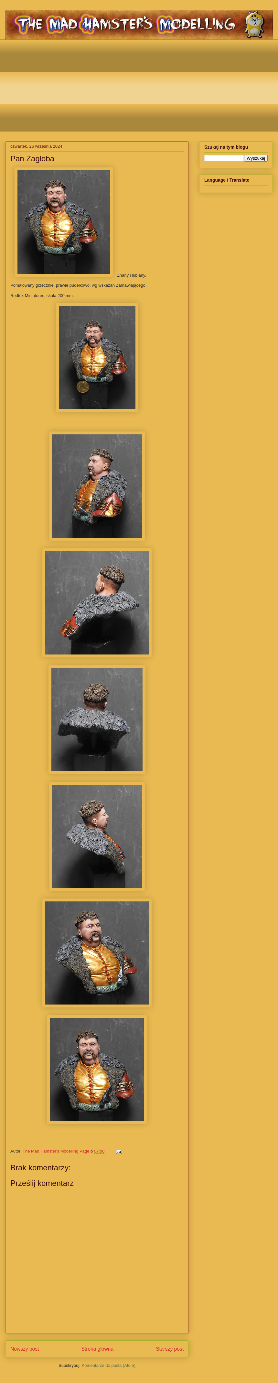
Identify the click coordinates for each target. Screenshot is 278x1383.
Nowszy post (24, 1349)
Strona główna (97, 1349)
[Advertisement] (144, 84)
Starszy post (170, 1349)
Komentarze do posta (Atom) (108, 1365)
